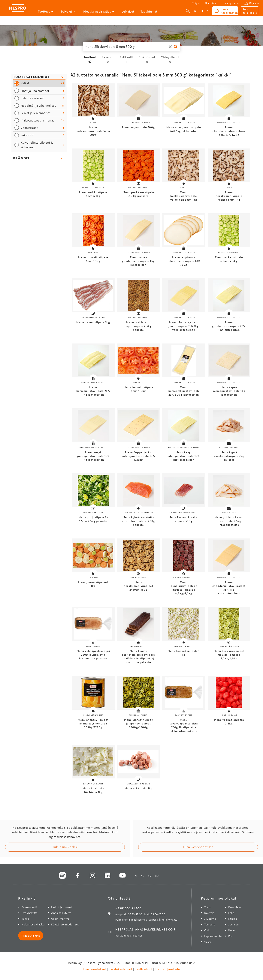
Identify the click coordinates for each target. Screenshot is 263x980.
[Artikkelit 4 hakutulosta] (126, 59)
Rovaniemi (234, 907)
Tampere (209, 924)
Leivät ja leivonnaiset (42, 113)
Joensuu (233, 924)
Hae (191, 11)
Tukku (25, 918)
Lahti (231, 913)
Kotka (232, 930)
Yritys (195, 3)
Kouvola (209, 913)
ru (157, 876)
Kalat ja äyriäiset (42, 98)
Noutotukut (211, 3)
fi (136, 876)
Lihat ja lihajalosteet (42, 91)
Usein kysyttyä (60, 918)
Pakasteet (42, 135)
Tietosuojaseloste (167, 969)
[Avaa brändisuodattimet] (39, 158)
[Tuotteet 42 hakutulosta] (90, 59)
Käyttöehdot (143, 969)
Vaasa (208, 942)
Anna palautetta (61, 913)
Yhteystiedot (232, 3)
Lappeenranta (213, 936)
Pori (230, 936)
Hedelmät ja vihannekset (42, 106)
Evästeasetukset (95, 969)
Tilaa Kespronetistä (198, 847)
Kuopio (232, 918)
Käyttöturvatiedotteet (65, 924)
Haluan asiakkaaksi (33, 924)
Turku (207, 907)
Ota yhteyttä (29, 913)
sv (150, 876)
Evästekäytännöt (120, 969)
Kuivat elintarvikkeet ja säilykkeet (42, 145)
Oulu (207, 930)
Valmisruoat (42, 128)
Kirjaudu (254, 3)
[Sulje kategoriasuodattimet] (39, 77)
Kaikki (42, 83)
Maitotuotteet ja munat (42, 120)
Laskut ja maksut (61, 907)
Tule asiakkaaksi (65, 847)
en (142, 876)
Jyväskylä (210, 918)
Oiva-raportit (30, 907)
